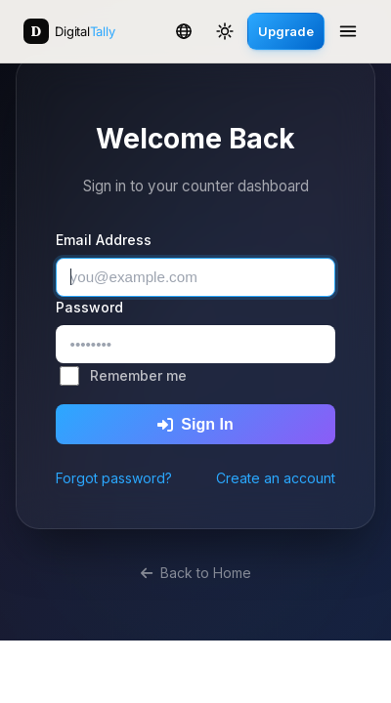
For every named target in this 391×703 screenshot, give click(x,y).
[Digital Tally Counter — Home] (68, 31)
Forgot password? (114, 478)
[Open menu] (348, 31)
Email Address (104, 239)
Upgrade (286, 31)
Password (89, 307)
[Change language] (183, 31)
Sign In (195, 424)
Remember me (138, 375)
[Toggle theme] (224, 31)
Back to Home (196, 572)
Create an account (275, 478)
